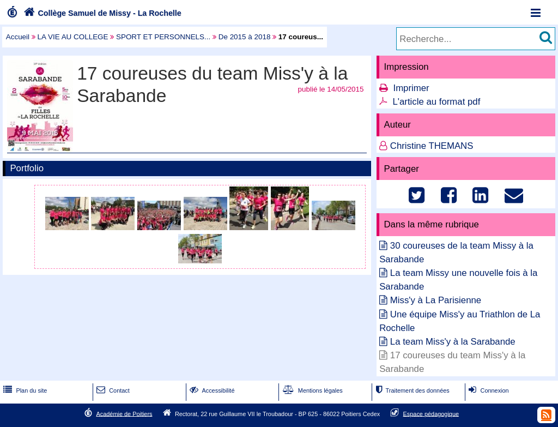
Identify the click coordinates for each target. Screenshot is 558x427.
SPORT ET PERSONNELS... (163, 37)
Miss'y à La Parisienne (435, 300)
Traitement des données (411, 390)
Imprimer (411, 88)
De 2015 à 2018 (245, 37)
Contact (112, 390)
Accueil (17, 37)
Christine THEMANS (432, 146)
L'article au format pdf (436, 102)
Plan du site (24, 390)
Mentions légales (312, 390)
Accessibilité (211, 390)
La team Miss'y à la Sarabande (452, 341)
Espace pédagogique (431, 413)
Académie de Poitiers (124, 413)
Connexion (487, 390)
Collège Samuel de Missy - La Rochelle (101, 13)
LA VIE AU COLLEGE (73, 37)
